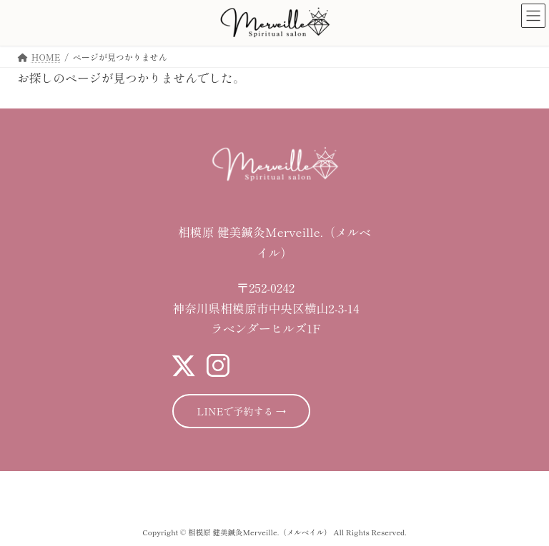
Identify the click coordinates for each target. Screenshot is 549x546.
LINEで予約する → (241, 411)
